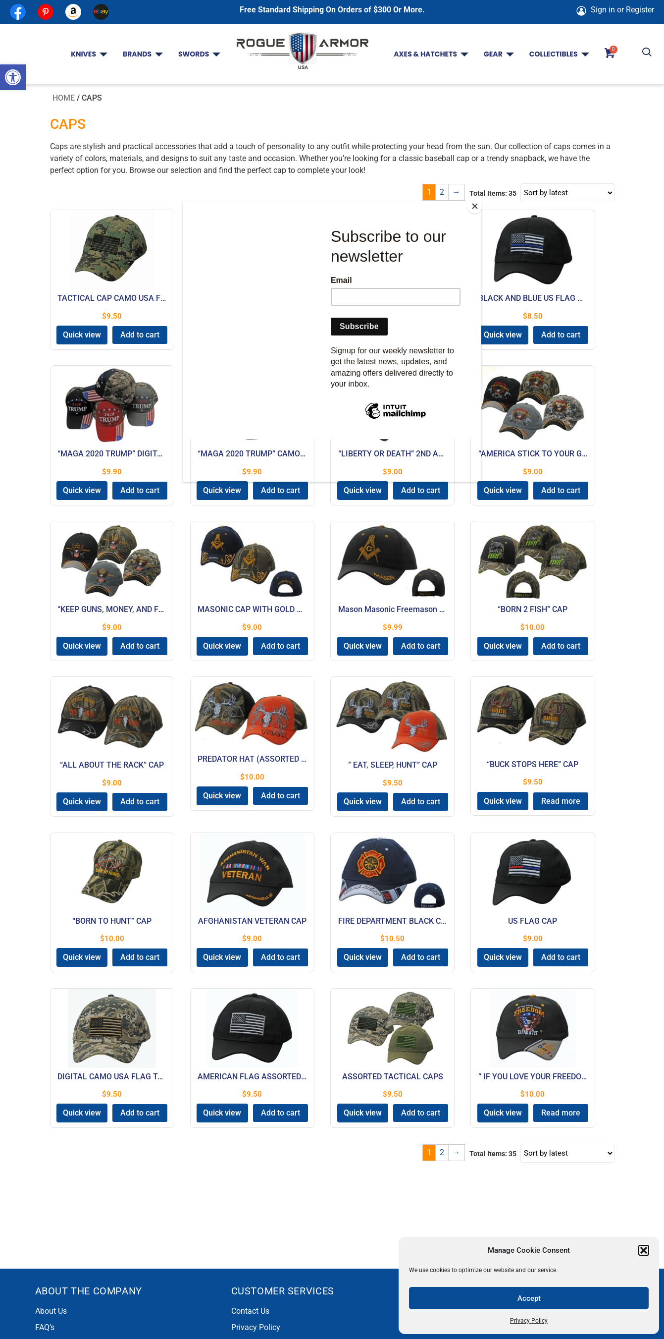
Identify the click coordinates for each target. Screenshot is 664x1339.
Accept (529, 1298)
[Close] (478, 203)
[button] (13, 77)
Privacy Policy (529, 1320)
